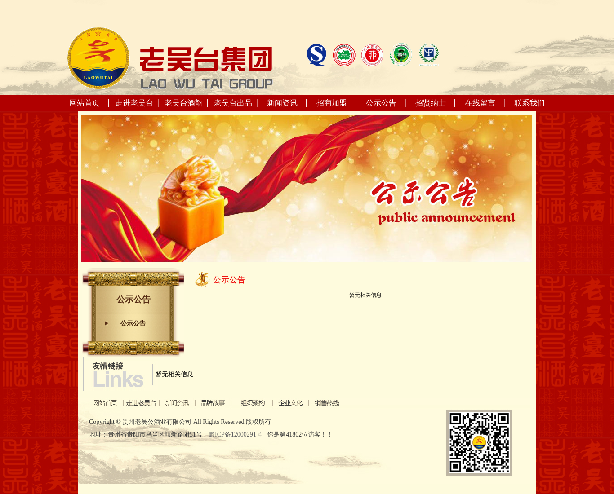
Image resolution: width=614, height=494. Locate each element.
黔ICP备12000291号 (236, 434)
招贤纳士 (430, 103)
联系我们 (529, 103)
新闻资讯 (282, 103)
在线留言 (480, 103)
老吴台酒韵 (184, 103)
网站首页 (84, 103)
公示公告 (381, 103)
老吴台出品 (233, 103)
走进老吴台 (134, 103)
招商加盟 (331, 103)
